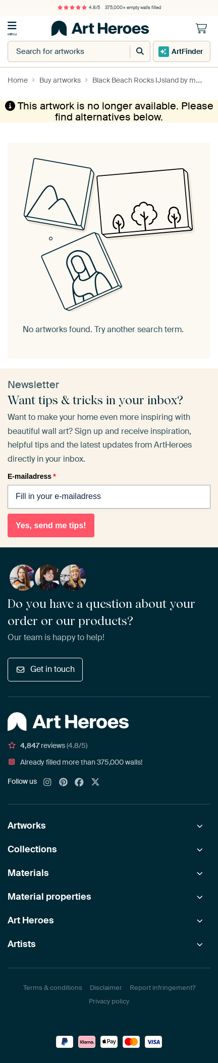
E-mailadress (32, 476)
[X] (95, 783)
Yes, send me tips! (51, 525)
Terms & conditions (52, 987)
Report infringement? (162, 987)
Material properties (49, 897)
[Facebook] (79, 783)
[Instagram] (47, 783)
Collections (32, 849)
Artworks (27, 826)
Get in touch (45, 669)
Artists (22, 944)
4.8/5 (79, 8)
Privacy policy (109, 1001)
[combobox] (58, 51)
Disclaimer (106, 987)
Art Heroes (31, 920)
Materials (28, 873)
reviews (47, 745)
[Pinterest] (63, 783)
